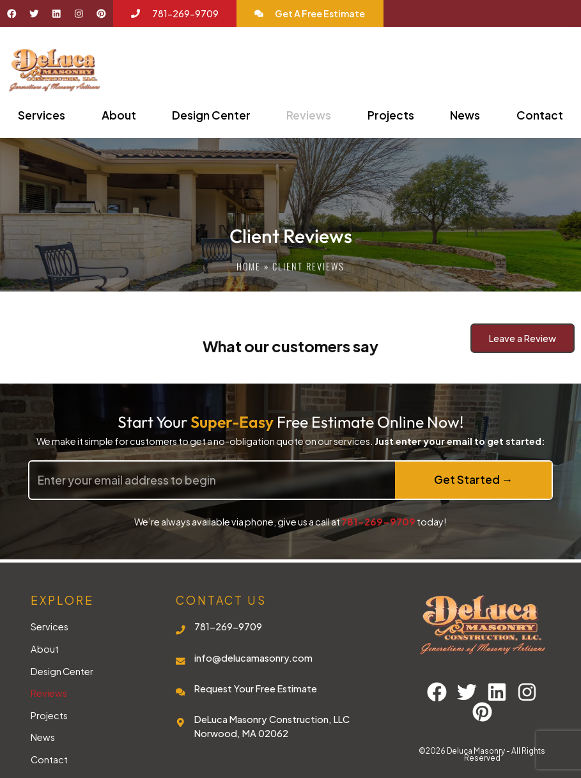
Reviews (308, 115)
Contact (539, 115)
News (465, 115)
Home (248, 266)
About (119, 115)
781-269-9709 (378, 521)
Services (41, 115)
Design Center (211, 115)
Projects (391, 115)
